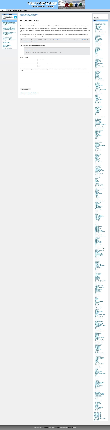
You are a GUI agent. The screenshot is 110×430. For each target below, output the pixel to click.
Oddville (97, 262)
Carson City (97, 94)
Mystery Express (98, 246)
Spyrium (97, 335)
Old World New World (100, 265)
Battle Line (97, 65)
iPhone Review (98, 400)
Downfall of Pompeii (99, 127)
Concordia (97, 111)
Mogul (96, 239)
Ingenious (97, 172)
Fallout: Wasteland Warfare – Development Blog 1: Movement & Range (9, 37)
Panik (96, 275)
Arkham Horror (98, 49)
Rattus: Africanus (99, 305)
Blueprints (97, 73)
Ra (95, 300)
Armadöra (97, 50)
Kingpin (96, 191)
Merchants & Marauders (100, 236)
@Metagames (9, 16)
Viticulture (97, 380)
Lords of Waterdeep (99, 216)
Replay (96, 406)
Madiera (97, 227)
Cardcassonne (98, 91)
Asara (96, 53)
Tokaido (96, 361)
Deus (96, 125)
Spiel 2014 (96, 420)
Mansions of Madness (100, 231)
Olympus (97, 266)
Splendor (97, 334)
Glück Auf (97, 156)
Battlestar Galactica (99, 66)
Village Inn (97, 376)
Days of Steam (98, 122)
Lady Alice (97, 197)
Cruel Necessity (98, 115)
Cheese (96, 98)
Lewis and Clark (98, 209)
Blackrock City (98, 71)
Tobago (96, 360)
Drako (96, 133)
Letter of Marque (98, 206)
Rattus (96, 303)
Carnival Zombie (98, 93)
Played (96, 404)
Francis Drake (98, 149)
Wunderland (97, 386)
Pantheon (97, 276)
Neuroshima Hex (98, 253)
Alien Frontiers (98, 44)
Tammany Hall (98, 349)
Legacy (96, 204)
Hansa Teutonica (98, 161)
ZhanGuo (97, 390)
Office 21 (97, 263)
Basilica (96, 64)
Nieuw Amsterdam (99, 254)
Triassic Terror (98, 367)
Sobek (96, 332)
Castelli (96, 95)
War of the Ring (98, 383)
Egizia (96, 136)
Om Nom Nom (98, 267)
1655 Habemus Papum (100, 23)
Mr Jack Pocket (98, 244)
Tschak (96, 369)
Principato (97, 292)
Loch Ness (97, 213)
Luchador (97, 221)
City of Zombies (98, 102)
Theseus (97, 355)
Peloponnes (97, 277)
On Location (97, 402)
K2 (95, 182)
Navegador (97, 251)
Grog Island (97, 160)
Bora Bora (97, 76)
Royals (96, 315)
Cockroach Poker (99, 107)
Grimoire (97, 159)
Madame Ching (98, 226)
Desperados (97, 123)
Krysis (96, 194)
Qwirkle (96, 299)
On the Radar (98, 403)
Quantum (97, 298)
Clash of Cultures (99, 105)
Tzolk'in (96, 370)
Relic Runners (98, 308)
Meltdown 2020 (98, 234)
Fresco (96, 151)
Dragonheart (98, 132)
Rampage (97, 302)
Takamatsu (97, 348)
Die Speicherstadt (99, 126)
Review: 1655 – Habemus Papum (27, 15)
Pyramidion (97, 296)
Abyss (96, 37)
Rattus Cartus (98, 304)
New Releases (98, 401)
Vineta (96, 378)
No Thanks (97, 257)
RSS (4, 18)
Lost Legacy (97, 218)
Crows (96, 114)
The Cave (97, 351)
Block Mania (97, 72)
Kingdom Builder (98, 189)
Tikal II (96, 359)
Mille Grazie (97, 238)
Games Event (98, 395)
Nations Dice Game (99, 250)
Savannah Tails (98, 324)
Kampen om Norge (99, 184)
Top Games (97, 409)
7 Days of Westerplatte (100, 31)
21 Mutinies (97, 27)
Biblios (96, 67)
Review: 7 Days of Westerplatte (7, 46)
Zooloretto (97, 391)
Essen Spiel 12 (97, 415)
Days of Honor (98, 121)
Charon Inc (97, 97)
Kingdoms (97, 190)
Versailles (97, 372)
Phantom (97, 279)
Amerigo (97, 46)
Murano (96, 245)
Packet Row (97, 272)
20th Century (98, 26)
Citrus (96, 100)
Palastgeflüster (98, 273)
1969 (96, 25)
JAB (96, 179)
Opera (96, 268)
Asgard (96, 54)
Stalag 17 (97, 336)
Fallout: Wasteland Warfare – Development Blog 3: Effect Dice (9, 29)
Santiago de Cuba (99, 323)
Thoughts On (98, 408)
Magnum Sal (98, 228)
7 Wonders (97, 32)
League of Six (98, 202)
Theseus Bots (98, 356)
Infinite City (97, 171)
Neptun (96, 252)
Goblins (96, 157)
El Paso (96, 138)
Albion (96, 41)
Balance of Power (99, 63)
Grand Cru (97, 158)
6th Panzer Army (98, 29)
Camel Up (97, 88)
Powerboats (97, 290)
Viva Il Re (97, 381)
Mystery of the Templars (100, 248)
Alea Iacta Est (98, 42)
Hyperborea (97, 166)
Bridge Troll (97, 77)
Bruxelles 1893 (98, 78)
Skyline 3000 (98, 329)
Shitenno (97, 327)
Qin (96, 297)
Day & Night (97, 120)
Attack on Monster (99, 58)
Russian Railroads (99, 316)
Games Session (98, 396)
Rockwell (97, 312)
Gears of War (98, 154)
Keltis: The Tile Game (99, 185)
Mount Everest (98, 242)
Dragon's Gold (98, 131)
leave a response (28, 41)
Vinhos (96, 379)
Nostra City (97, 261)
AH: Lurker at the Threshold (99, 40)
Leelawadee (97, 203)
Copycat (97, 112)
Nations (96, 249)
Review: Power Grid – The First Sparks (29, 14)
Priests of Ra (98, 291)
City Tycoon (97, 103)
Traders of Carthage (99, 363)
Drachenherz (98, 129)
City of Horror (98, 101)
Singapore (97, 328)
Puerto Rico (97, 295)
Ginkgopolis (97, 155)
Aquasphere (97, 47)
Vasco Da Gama (98, 371)
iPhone (96, 398)
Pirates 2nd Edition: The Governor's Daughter (100, 281)
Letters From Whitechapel (98, 208)
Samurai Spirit (98, 320)
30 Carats (97, 28)
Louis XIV (97, 220)
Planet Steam (98, 283)
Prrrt (96, 293)
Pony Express (98, 284)
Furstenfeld (97, 153)
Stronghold (97, 347)
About (26, 10)
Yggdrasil (97, 387)
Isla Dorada (97, 176)
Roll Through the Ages (100, 314)
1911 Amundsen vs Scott (100, 24)
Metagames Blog (37, 427)
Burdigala (97, 82)
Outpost (96, 271)
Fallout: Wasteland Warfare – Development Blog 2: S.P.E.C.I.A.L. (9, 33)
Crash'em (97, 113)
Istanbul (96, 178)
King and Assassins (99, 188)
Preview (97, 405)
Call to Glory (97, 87)
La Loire (97, 196)
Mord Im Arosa (98, 241)
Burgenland (97, 83)
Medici (96, 233)
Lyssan (96, 224)
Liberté (96, 212)
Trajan (96, 364)
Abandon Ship (98, 36)
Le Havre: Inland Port (99, 201)
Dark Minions (98, 119)
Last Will (97, 200)
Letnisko (97, 205)
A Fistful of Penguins (99, 34)
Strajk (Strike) (98, 345)
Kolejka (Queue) (98, 193)
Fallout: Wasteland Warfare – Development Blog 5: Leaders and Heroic (9, 23)
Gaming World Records (14, 10)
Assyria (96, 55)
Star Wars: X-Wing (99, 341)
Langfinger (97, 198)
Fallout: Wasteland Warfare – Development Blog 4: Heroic (9, 26)
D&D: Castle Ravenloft (100, 117)
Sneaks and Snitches (99, 331)
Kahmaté (97, 183)
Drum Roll (97, 134)
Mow (96, 243)
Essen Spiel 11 (97, 414)
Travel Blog (97, 365)
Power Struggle (98, 289)
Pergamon (97, 278)
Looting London (98, 215)
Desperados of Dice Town (100, 124)
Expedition (97, 144)
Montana (97, 240)
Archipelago (97, 48)
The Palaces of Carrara (100, 353)
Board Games (97, 22)
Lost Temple (97, 219)
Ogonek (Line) (98, 264)
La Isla (96, 195)
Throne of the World (99, 357)
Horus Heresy (98, 165)
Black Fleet (97, 69)
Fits (96, 147)
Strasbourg (97, 346)
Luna (96, 222)
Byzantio (97, 84)
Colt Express (98, 109)
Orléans (96, 269)
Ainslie (74, 427)
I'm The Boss (98, 167)
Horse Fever (97, 164)
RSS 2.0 (84, 39)
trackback (35, 41)
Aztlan (96, 62)
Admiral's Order (98, 38)
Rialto (96, 310)
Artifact (96, 51)
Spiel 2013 (96, 419)
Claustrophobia (98, 106)
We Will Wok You (99, 385)
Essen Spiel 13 (97, 416)
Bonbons (97, 75)
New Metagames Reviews (29, 21)
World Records (98, 410)
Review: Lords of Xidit (7, 48)
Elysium (96, 141)
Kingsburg (97, 192)
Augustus (97, 59)
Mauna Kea (97, 232)
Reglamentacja (98, 307)
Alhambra (97, 43)
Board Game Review (99, 393)
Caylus (96, 96)
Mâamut (97, 225)
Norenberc (97, 258)
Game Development (99, 394)
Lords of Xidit (98, 217)
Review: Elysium (6, 42)
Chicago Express (99, 99)
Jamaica (97, 181)
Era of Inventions (98, 142)
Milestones (97, 237)
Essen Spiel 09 (97, 412)
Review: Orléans (6, 43)
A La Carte (97, 35)
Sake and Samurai (99, 317)
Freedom (97, 150)
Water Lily (97, 384)
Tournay (97, 362)
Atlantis (96, 57)
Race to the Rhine (99, 301)
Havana (96, 162)
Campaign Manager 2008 (100, 89)
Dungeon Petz (98, 135)
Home (2, 10)
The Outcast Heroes (99, 352)
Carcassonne (98, 90)
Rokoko (96, 313)
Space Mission (98, 333)
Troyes (96, 368)
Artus (96, 52)
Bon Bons (97, 74)
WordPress (51, 427)
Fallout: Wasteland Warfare (100, 418)
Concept (97, 110)
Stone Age (97, 343)
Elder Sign (97, 139)
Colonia (96, 108)
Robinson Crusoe (99, 311)
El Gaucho (97, 137)
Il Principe (97, 168)
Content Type (97, 392)
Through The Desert (99, 358)
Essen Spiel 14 (97, 417)
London (96, 214)
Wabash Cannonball (99, 382)
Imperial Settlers (98, 169)
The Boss (97, 350)
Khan (96, 186)
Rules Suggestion (99, 407)
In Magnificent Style (99, 170)
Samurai (97, 319)
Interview (97, 397)
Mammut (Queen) (99, 230)
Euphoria (97, 143)
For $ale (97, 148)
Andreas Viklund (64, 427)
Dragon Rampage (99, 130)
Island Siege (97, 177)
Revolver (97, 309)
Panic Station (98, 274)
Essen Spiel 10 (97, 413)
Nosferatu (97, 260)
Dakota (96, 118)
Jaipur (96, 180)
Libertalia (97, 210)
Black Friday (97, 70)
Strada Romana (98, 344)
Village (96, 375)
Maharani (97, 229)
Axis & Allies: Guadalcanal (98, 61)
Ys (95, 388)
